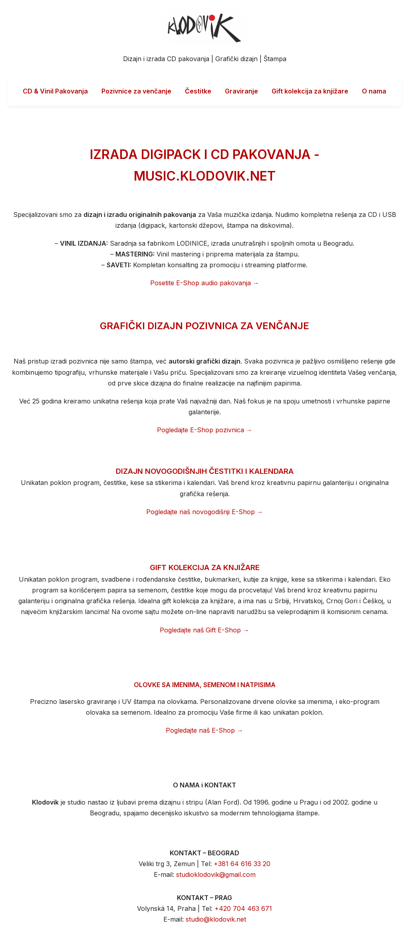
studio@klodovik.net (216, 919)
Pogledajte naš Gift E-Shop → (204, 630)
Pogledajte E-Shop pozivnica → (204, 430)
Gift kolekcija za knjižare (310, 91)
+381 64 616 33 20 (242, 864)
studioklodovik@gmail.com (216, 874)
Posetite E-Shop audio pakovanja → (204, 283)
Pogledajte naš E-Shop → (204, 730)
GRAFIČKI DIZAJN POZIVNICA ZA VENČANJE (204, 326)
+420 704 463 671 (243, 908)
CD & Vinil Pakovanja (55, 91)
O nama (374, 91)
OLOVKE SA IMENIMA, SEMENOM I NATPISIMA (205, 685)
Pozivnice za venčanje (136, 91)
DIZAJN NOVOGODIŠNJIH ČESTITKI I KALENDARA (205, 471)
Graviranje (241, 91)
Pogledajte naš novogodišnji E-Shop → (204, 512)
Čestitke (198, 91)
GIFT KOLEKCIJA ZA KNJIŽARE (205, 567)
